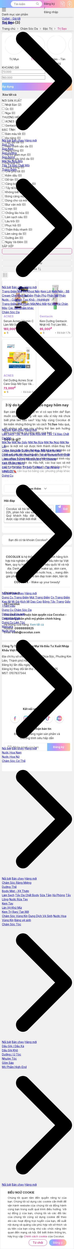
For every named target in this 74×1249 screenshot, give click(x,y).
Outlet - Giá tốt (11, 18)
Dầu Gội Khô (10, 1050)
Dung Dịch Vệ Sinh (40, 916)
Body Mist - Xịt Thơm (15, 891)
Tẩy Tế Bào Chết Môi (16, 165)
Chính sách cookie (35, 1236)
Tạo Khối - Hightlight (36, 299)
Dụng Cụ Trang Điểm (15, 597)
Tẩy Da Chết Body (27, 895)
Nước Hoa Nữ (11, 756)
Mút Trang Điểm (40, 597)
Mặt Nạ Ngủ (51, 442)
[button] (37, 4)
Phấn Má (52, 295)
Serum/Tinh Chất (59, 454)
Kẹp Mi (6, 601)
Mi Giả (16, 601)
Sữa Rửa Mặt (38, 434)
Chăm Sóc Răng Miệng (16, 882)
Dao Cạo (36, 601)
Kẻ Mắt (52, 303)
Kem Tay (7, 903)
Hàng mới (31, 140)
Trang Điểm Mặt (12, 291)
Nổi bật (6, 140)
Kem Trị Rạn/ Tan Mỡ (15, 911)
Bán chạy (18, 140)
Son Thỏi (8, 144)
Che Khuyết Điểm (22, 295)
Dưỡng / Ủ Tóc (11, 1054)
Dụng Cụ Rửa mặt (13, 614)
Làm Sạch (8, 434)
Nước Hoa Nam (12, 752)
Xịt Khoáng (49, 459)
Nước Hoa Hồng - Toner (31, 454)
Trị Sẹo (27, 467)
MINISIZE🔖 (9, 471)
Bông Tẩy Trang (53, 601)
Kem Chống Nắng (13, 463)
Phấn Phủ (40, 295)
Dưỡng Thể (9, 886)
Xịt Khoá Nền (31, 291)
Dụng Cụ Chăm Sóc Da (17, 610)
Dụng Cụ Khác (11, 618)
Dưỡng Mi (28, 450)
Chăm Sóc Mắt (11, 450)
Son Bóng (8, 157)
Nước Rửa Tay (18, 899)
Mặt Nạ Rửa (35, 442)
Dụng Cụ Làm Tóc (13, 622)
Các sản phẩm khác (21, 308)
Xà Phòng (58, 895)
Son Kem (7, 148)
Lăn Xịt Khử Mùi (12, 907)
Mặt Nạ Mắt (54, 450)
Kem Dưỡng (33, 459)
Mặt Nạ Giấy (19, 442)
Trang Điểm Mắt (12, 303)
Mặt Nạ (6, 442)
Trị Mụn (17, 467)
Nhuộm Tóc (9, 1058)
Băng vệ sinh (22, 920)
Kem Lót (46, 291)
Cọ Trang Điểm (60, 597)
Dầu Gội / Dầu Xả (13, 1046)
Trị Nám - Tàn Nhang (46, 467)
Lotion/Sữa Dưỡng (13, 459)
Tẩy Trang (22, 434)
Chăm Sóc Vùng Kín (15, 916)
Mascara (7, 626)
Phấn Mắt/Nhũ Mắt (35, 303)
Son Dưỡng (9, 153)
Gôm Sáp (8, 1062)
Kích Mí (25, 601)
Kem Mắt (40, 450)
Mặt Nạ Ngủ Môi (12, 161)
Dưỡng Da (8, 454)
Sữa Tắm (46, 895)
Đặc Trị (6, 467)
